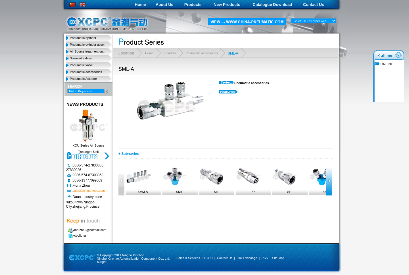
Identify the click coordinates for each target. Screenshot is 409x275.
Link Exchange (247, 258)
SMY (175, 179)
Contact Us (313, 4)
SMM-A (138, 179)
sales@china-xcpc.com (89, 191)
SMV (322, 179)
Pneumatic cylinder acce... (88, 44)
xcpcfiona (76, 235)
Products (193, 4)
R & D (208, 258)
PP (248, 179)
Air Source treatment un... (87, 51)
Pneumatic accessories (86, 72)
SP (285, 179)
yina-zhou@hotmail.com (86, 230)
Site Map (278, 258)
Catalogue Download (272, 4)
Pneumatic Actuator (83, 78)
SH (212, 179)
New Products (227, 4)
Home (140, 4)
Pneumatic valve (81, 65)
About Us (164, 4)
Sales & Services (188, 258)
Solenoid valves (81, 58)
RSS (264, 258)
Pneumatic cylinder (83, 37)
